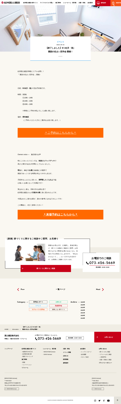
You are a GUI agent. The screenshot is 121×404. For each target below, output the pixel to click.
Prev (23, 289)
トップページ (8, 348)
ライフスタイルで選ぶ (46, 3)
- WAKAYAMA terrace (49, 352)
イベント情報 (67, 352)
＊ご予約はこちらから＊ (60, 132)
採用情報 (65, 359)
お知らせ (65, 356)
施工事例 (58, 3)
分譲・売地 (82, 3)
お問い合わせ (103, 348)
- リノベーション (27, 364)
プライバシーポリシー (105, 363)
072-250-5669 (99, 385)
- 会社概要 (83, 354)
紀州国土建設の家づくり (30, 3)
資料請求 (103, 3)
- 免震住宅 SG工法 (27, 351)
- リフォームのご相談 (105, 354)
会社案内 (90, 3)
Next (98, 289)
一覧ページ (60, 289)
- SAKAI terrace (47, 354)
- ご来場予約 (102, 357)
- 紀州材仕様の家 (27, 354)
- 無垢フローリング (27, 356)
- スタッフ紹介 (84, 357)
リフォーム (25, 367)
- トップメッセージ (85, 352)
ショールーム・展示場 (69, 3)
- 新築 (23, 362)
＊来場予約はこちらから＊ (60, 214)
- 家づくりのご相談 (104, 352)
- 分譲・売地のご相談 (105, 359)
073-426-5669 (102, 263)
